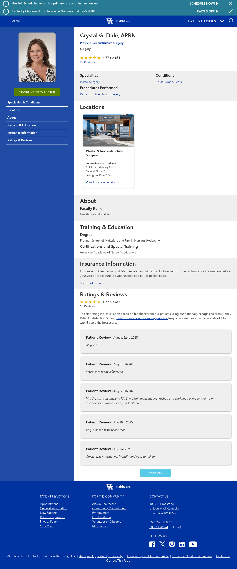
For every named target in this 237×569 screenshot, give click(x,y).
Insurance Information (22, 133)
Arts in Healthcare (104, 504)
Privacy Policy (49, 521)
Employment (100, 513)
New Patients (48, 513)
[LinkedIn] (182, 544)
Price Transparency (52, 517)
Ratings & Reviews (19, 140)
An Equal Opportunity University (101, 556)
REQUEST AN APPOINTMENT (37, 92)
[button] (11, 21)
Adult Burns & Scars (169, 82)
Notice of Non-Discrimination (192, 556)
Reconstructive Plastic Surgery (100, 94)
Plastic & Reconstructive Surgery (101, 43)
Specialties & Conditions (23, 102)
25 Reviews (87, 62)
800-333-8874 (158, 527)
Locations (13, 110)
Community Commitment (109, 508)
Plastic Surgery (90, 82)
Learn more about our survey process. (142, 318)
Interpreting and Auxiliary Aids (148, 556)
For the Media (101, 517)
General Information (53, 508)
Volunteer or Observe (106, 521)
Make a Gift (100, 526)
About (11, 117)
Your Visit (46, 526)
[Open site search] (231, 21)
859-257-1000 (158, 522)
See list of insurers (92, 283)
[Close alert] (230, 3)
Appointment (49, 504)
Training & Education (21, 125)
